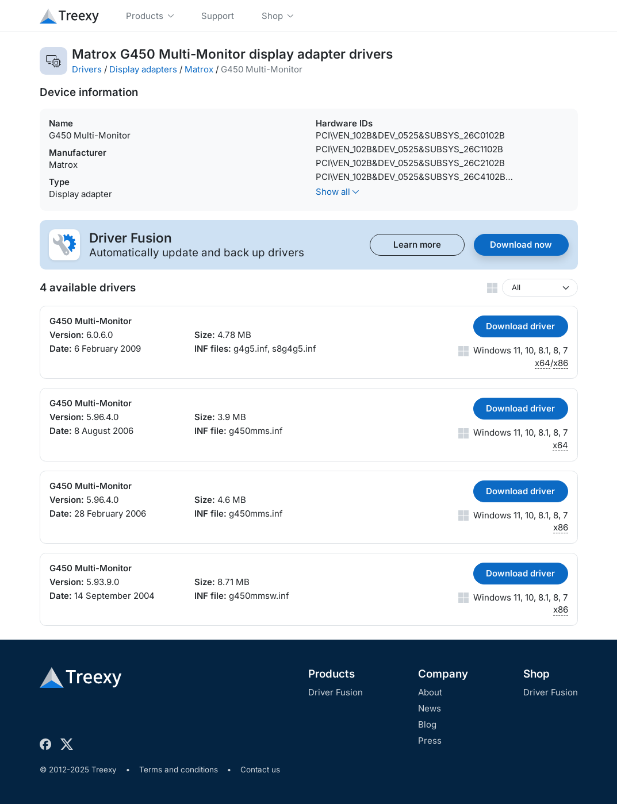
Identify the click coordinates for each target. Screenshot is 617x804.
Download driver (520, 326)
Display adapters (143, 69)
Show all (337, 191)
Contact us (260, 769)
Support (217, 15)
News (429, 708)
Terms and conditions (178, 769)
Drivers (87, 69)
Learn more (417, 244)
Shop (536, 673)
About (430, 692)
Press (430, 740)
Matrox (199, 69)
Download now (521, 244)
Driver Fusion (335, 692)
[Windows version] (540, 288)
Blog (427, 724)
